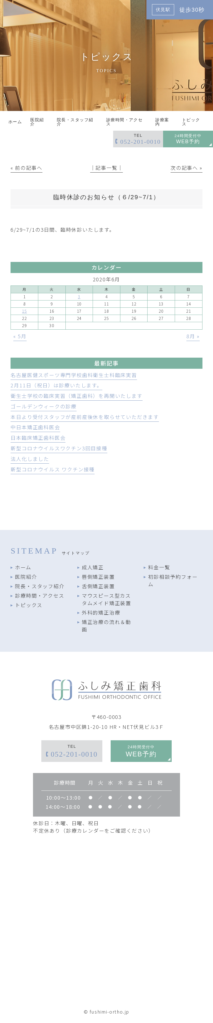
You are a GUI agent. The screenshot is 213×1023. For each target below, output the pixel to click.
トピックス (28, 604)
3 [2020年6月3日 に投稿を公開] (79, 296)
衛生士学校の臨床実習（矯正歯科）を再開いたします (76, 395)
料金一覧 (159, 567)
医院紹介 (26, 576)
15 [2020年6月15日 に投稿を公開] (24, 311)
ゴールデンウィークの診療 (44, 406)
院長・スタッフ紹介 (39, 586)
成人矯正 (93, 567)
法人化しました (30, 458)
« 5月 (19, 336)
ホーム (23, 567)
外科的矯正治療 (101, 612)
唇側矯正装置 (98, 576)
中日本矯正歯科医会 (35, 427)
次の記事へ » (186, 167)
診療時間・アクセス (39, 595)
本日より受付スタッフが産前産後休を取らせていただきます (85, 416)
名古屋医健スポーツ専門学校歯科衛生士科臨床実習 (74, 374)
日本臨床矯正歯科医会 (38, 437)
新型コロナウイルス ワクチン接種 (53, 469)
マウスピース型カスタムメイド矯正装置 (106, 599)
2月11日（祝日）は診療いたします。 (56, 385)
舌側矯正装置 (98, 586)
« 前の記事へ (26, 167)
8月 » (192, 336)
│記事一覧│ (106, 167)
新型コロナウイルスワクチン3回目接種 (59, 448)
